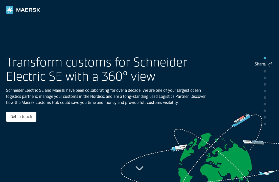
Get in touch (36, 129)
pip (265, 58)
